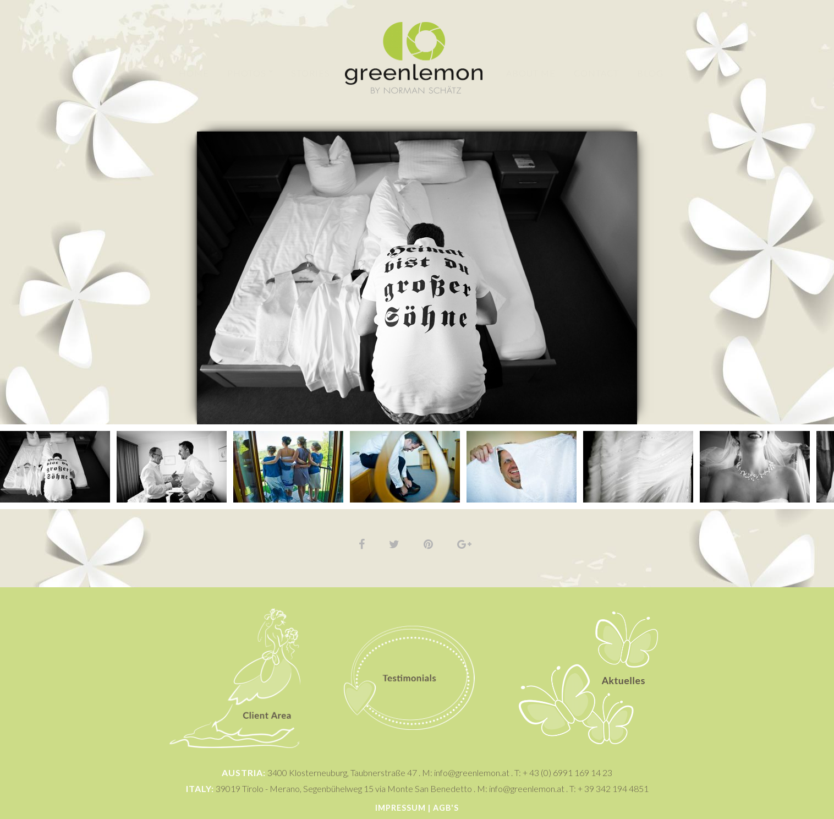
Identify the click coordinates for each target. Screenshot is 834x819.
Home (194, 73)
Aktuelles (589, 606)
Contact (596, 73)
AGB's (446, 807)
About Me (531, 73)
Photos (246, 73)
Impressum (400, 807)
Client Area (234, 602)
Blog (651, 73)
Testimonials (409, 602)
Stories (310, 73)
